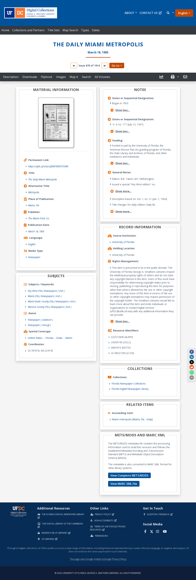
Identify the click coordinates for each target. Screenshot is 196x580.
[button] (170, 13)
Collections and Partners (28, 30)
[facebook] (191, 351)
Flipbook (46, 77)
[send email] (191, 377)
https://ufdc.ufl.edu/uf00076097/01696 (48, 166)
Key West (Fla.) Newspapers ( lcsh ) (46, 290)
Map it (74, 77)
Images (61, 77)
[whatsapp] (191, 372)
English (183, 13)
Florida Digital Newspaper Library (130, 388)
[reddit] (191, 367)
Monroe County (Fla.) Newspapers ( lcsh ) (49, 307)
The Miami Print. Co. (38, 218)
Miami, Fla (33, 205)
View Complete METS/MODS (129, 475)
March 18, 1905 (36, 231)
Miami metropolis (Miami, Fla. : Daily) (132, 419)
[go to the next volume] (104, 65)
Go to (115, 66)
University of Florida (123, 242)
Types (85, 30)
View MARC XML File (123, 484)
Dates (96, 30)
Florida (49, 338)
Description (10, 77)
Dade (59, 338)
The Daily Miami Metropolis (42, 179)
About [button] (129, 13)
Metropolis (33, 192)
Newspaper (34, 257)
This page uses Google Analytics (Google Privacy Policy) (98, 559)
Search (86, 77)
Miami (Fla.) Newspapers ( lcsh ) (45, 296)
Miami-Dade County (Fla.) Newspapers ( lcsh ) (52, 301)
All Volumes (102, 77)
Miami (69, 338)
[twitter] (191, 362)
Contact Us (151, 13)
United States (35, 338)
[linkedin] (191, 357)
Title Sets (53, 30)
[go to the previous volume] (73, 65)
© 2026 (98, 573)
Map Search (70, 30)
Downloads (29, 77)
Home (5, 30)
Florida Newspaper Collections (129, 383)
